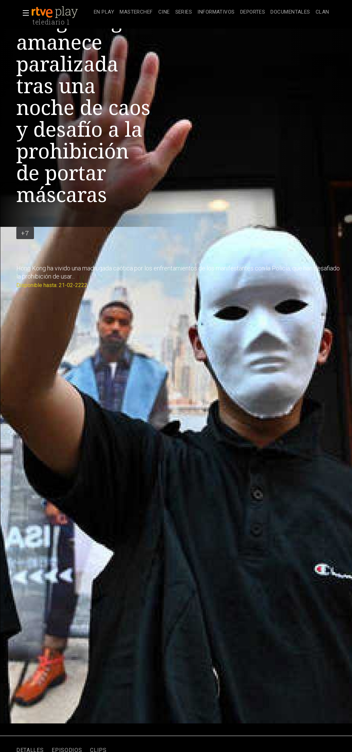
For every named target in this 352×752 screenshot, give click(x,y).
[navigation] (211, 12)
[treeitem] (104, 12)
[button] (23, 12)
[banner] (61, 12)
